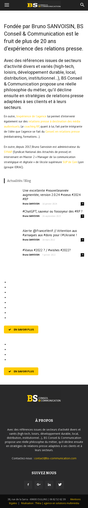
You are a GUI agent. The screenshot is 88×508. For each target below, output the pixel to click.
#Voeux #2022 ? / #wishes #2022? (47, 250)
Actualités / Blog (19, 181)
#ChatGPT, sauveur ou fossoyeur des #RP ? (52, 211)
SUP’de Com (70, 162)
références (33, 60)
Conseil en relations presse (62, 131)
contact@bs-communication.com (55, 458)
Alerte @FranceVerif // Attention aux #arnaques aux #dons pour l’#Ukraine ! (50, 233)
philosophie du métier (25, 89)
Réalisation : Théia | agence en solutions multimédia (50, 503)
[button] (82, 5)
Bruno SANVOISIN (31, 203)
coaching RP (31, 126)
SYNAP (8, 152)
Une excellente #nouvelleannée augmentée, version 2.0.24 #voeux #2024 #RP (52, 194)
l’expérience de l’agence (31, 116)
